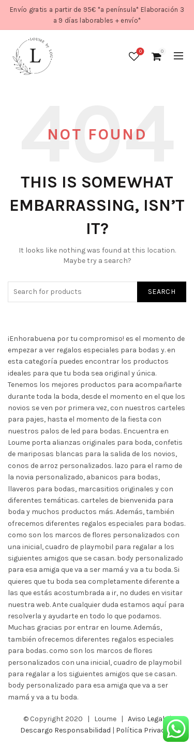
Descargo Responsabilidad (65, 730)
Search (161, 291)
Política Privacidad (147, 730)
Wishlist (139, 52)
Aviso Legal (146, 718)
